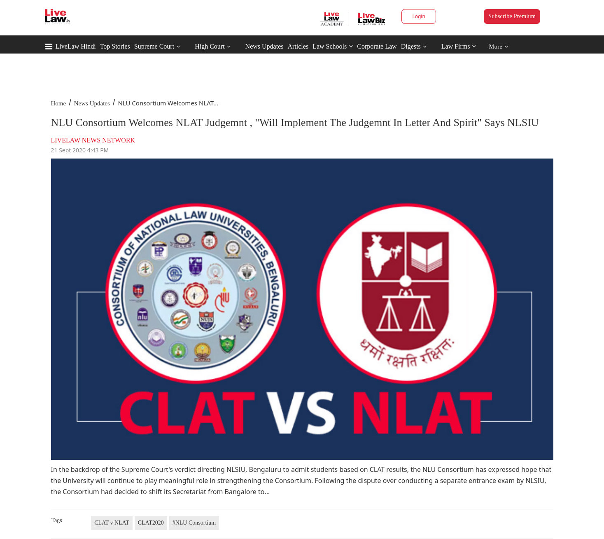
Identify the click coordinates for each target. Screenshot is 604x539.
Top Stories (115, 46)
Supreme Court (154, 46)
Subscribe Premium (512, 16)
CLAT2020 (151, 523)
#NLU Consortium (194, 523)
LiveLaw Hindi (76, 46)
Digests (411, 46)
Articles (297, 46)
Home (58, 103)
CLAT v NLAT (111, 523)
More (498, 47)
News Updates (264, 46)
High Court (209, 46)
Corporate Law (376, 46)
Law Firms (458, 46)
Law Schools (332, 46)
